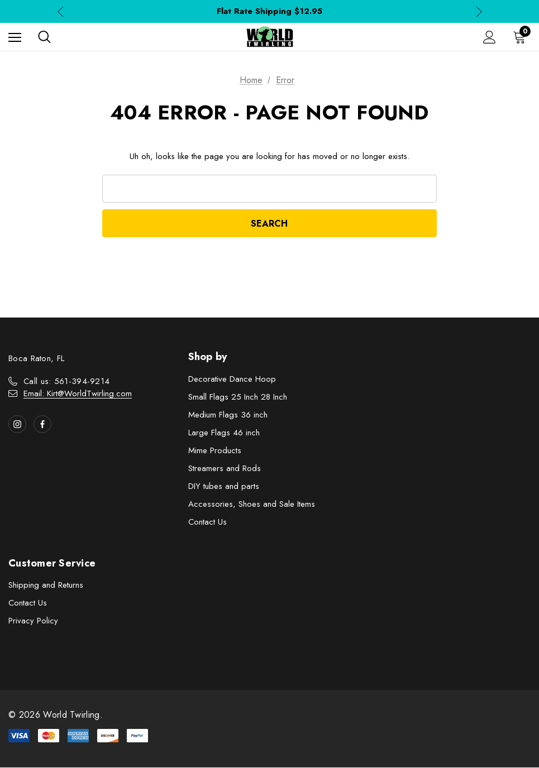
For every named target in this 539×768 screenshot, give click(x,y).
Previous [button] (60, 11)
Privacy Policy (33, 621)
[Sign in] (489, 37)
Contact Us (207, 522)
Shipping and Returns (45, 585)
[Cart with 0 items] (522, 37)
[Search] (44, 37)
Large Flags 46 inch (224, 433)
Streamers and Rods (224, 469)
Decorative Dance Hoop (232, 379)
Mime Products (214, 451)
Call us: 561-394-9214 (66, 382)
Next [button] (479, 11)
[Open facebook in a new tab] (42, 425)
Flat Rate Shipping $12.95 (269, 11)
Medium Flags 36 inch (228, 415)
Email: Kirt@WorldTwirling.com (77, 394)
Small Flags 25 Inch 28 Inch (237, 397)
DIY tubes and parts (223, 487)
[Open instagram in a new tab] (17, 425)
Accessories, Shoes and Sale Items (251, 504)
